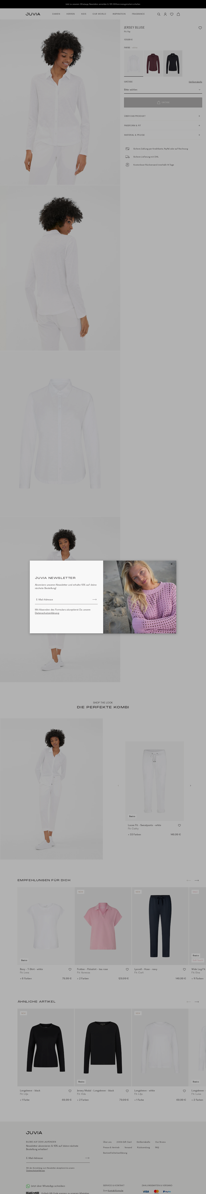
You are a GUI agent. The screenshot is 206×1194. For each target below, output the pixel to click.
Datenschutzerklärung (47, 613)
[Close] (171, 564)
